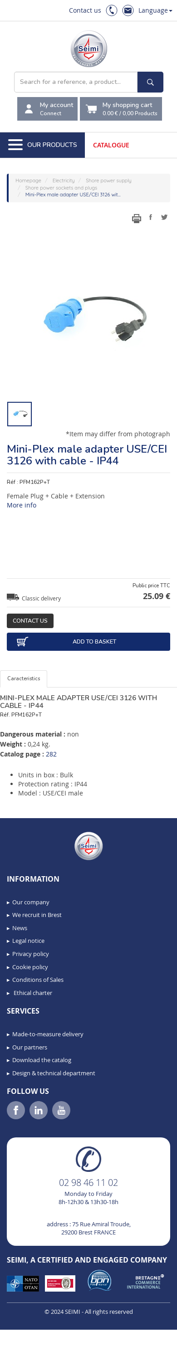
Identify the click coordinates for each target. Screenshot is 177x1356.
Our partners (29, 1047)
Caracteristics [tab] (23, 678)
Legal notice (28, 941)
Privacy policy (30, 954)
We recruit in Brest (37, 915)
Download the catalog (41, 1060)
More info (21, 505)
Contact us (85, 10)
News (19, 928)
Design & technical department (53, 1073)
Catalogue (111, 145)
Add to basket (66, 641)
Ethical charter (32, 993)
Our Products (42, 145)
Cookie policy (30, 967)
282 (51, 754)
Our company (30, 902)
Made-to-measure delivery (48, 1034)
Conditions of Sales (38, 980)
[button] (27, 1346)
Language (155, 10)
